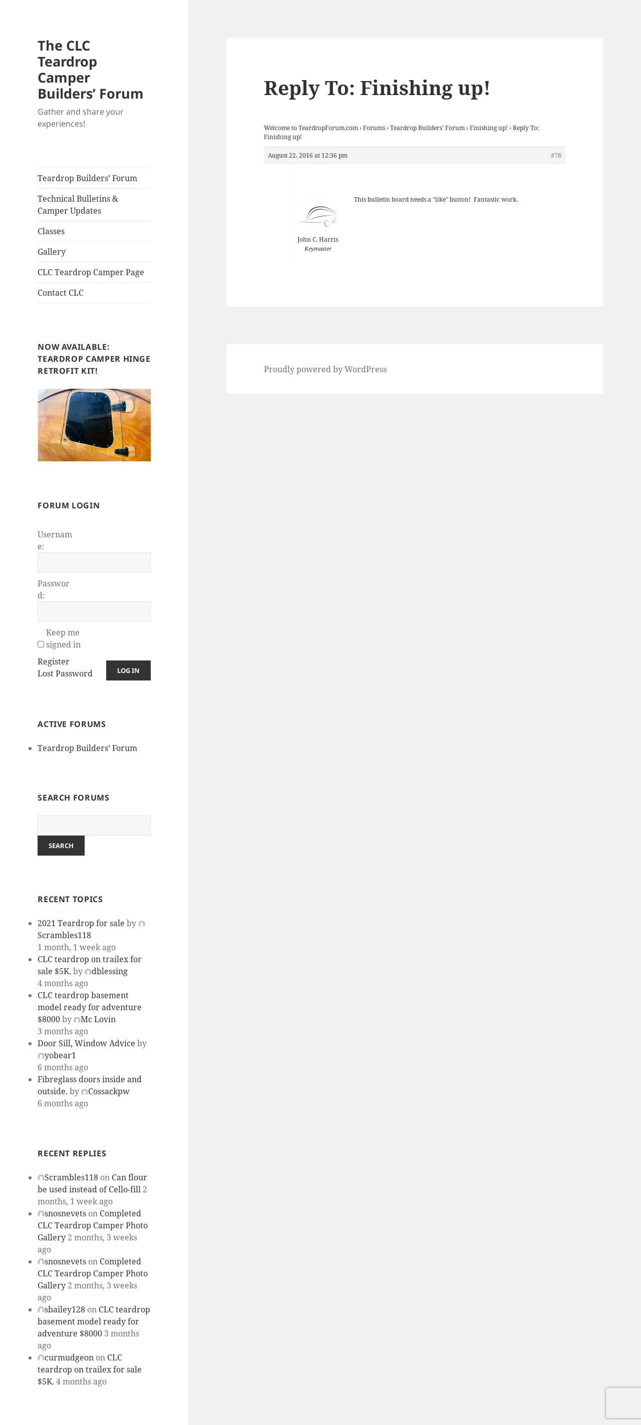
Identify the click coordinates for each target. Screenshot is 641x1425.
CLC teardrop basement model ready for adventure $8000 (90, 1007)
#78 (556, 155)
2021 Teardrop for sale (81, 923)
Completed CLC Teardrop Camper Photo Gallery (93, 1225)
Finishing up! (489, 128)
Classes (51, 231)
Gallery (52, 251)
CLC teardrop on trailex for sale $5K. (90, 1369)
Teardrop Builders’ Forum (87, 178)
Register (54, 661)
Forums (374, 128)
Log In (128, 670)
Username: (55, 540)
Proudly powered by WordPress (325, 369)
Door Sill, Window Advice (86, 1043)
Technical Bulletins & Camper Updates (78, 204)
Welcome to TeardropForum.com (311, 128)
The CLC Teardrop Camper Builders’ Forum (91, 69)
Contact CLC (61, 292)
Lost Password (65, 673)
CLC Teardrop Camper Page (91, 272)
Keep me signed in (63, 638)
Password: (54, 589)
